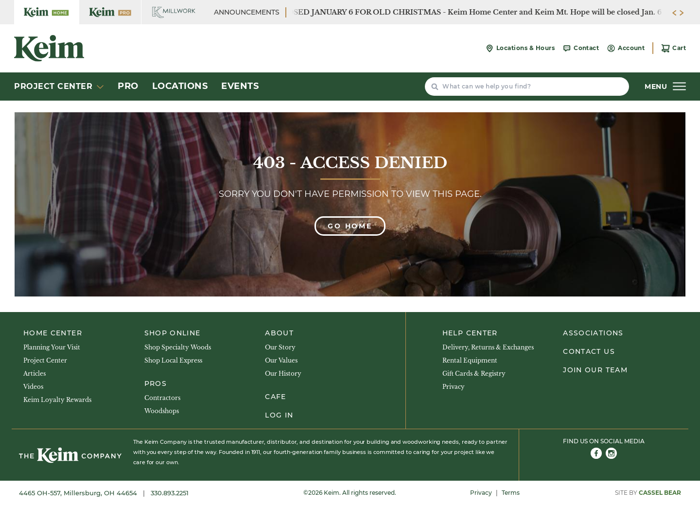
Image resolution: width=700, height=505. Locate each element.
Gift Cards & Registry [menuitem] (474, 373)
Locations (180, 86)
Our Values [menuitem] (281, 360)
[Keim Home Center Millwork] (173, 12)
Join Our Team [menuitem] (595, 370)
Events (240, 86)
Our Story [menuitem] (280, 347)
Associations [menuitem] (593, 333)
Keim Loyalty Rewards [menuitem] (57, 399)
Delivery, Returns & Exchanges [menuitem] (488, 347)
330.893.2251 (170, 493)
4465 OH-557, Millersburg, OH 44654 (79, 493)
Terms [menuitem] (511, 492)
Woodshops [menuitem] (161, 411)
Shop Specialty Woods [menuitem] (177, 347)
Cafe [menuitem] (275, 396)
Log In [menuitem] (279, 415)
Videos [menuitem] (33, 386)
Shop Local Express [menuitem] (173, 360)
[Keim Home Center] (46, 12)
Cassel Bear (660, 492)
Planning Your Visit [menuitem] (51, 347)
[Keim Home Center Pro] (110, 12)
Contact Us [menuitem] (589, 351)
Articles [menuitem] (34, 373)
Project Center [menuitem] (45, 360)
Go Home (350, 226)
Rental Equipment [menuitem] (469, 360)
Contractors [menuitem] (162, 397)
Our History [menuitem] (283, 373)
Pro (128, 86)
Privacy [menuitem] (453, 386)
